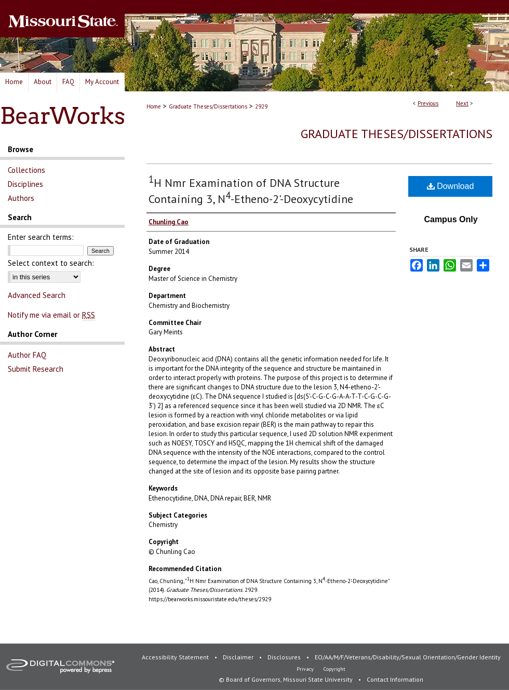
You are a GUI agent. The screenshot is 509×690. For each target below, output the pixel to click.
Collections (26, 170)
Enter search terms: (41, 237)
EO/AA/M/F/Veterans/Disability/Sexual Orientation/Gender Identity (408, 657)
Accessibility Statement (176, 657)
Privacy (306, 669)
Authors (21, 198)
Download (450, 186)
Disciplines (25, 184)
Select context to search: (51, 263)
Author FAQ (27, 355)
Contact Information (395, 679)
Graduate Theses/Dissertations (208, 106)
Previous (428, 103)
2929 (261, 106)
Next (462, 103)
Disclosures (284, 657)
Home (153, 106)
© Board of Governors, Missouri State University (286, 679)
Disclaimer (239, 657)
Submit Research (35, 369)
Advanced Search (36, 295)
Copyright (334, 669)
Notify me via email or (51, 315)
